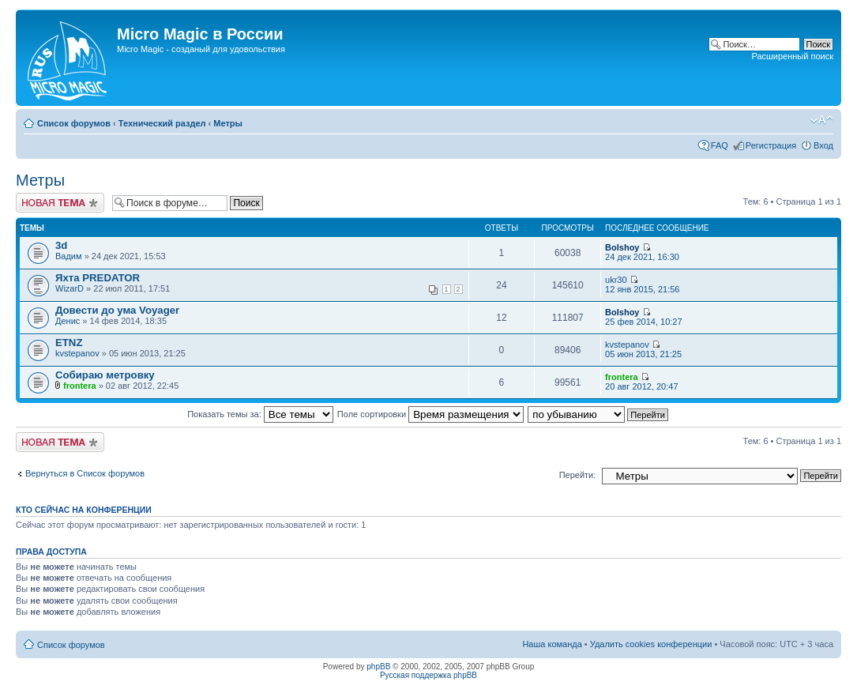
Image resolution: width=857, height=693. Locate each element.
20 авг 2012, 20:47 (641, 382)
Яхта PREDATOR (97, 278)
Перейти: (577, 475)
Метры (227, 123)
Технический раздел (162, 123)
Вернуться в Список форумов (85, 473)
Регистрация (771, 145)
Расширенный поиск (792, 56)
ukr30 (616, 279)
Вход (823, 145)
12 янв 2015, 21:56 (642, 285)
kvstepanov (77, 353)
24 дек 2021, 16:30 (642, 252)
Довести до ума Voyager (117, 310)
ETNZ (68, 342)
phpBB (378, 666)
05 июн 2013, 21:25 (643, 350)
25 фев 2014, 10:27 (643, 317)
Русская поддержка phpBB (428, 675)
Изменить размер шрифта (821, 120)
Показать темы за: (260, 414)
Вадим (68, 256)
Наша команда (551, 644)
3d (61, 245)
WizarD (69, 288)
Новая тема (60, 203)
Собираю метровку (105, 375)
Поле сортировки (430, 414)
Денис (67, 321)
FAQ (719, 145)
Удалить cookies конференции (651, 644)
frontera (79, 385)
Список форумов (74, 123)
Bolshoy (622, 247)
